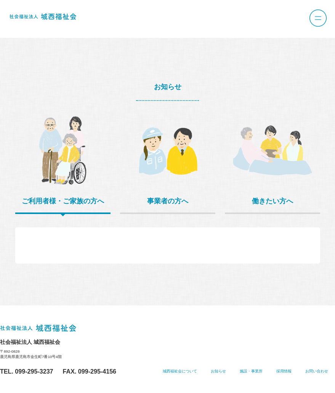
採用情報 (284, 371)
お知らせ (218, 371)
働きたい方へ (272, 201)
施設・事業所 (251, 371)
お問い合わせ (316, 371)
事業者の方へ (167, 201)
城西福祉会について (180, 371)
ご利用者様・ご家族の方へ (63, 201)
